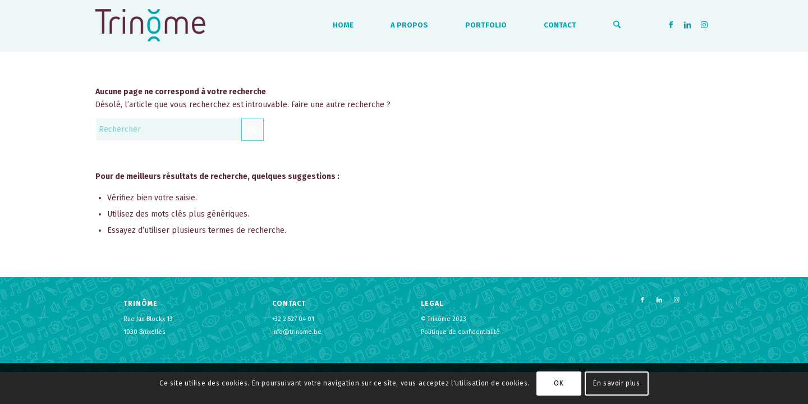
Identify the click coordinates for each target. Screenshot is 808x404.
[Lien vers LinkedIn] (687, 24)
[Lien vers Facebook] (670, 24)
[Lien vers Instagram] (704, 24)
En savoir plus (616, 383)
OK (558, 383)
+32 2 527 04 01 (293, 319)
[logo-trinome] (150, 25)
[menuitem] (343, 25)
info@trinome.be (297, 332)
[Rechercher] (617, 25)
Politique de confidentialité (460, 332)
